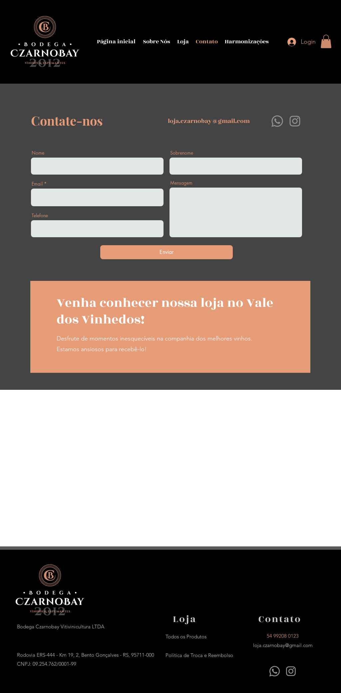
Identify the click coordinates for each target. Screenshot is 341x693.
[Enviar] (166, 252)
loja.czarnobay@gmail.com (209, 121)
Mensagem (181, 183)
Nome (38, 153)
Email (37, 184)
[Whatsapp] (277, 121)
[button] (326, 41)
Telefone (40, 215)
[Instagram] (295, 121)
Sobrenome (181, 153)
